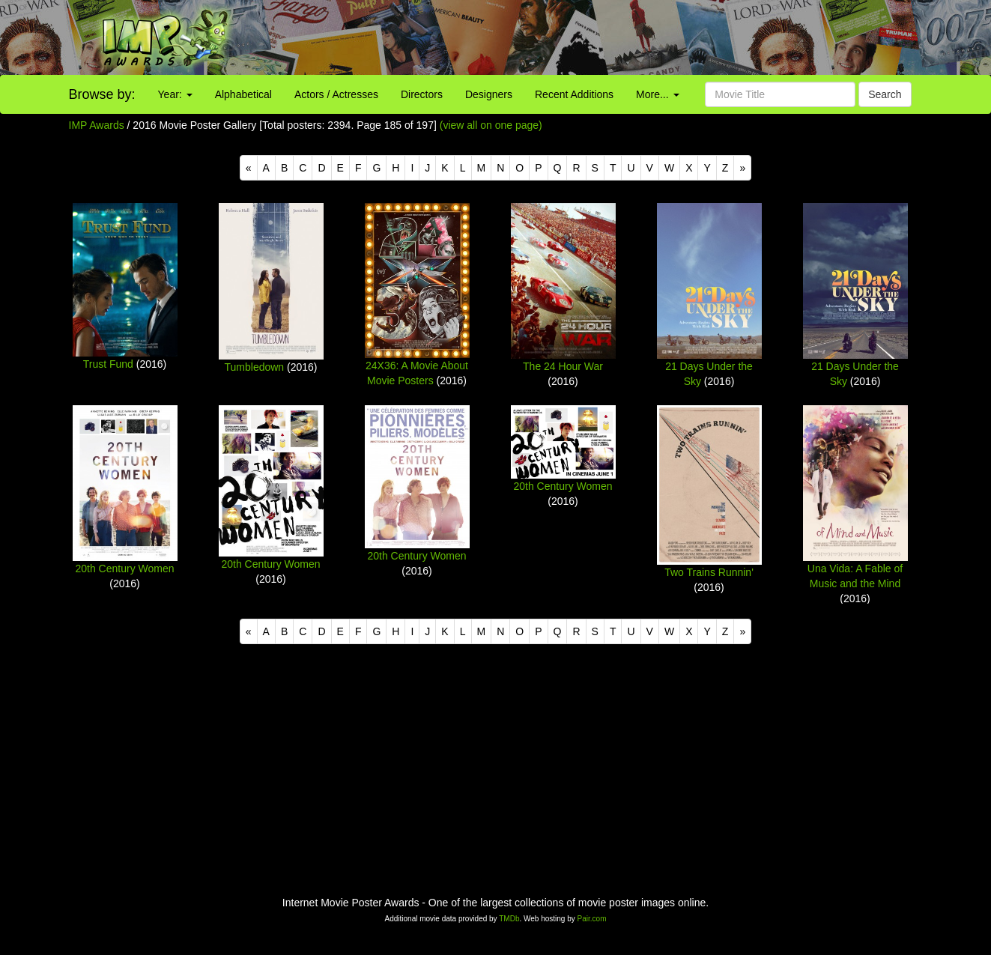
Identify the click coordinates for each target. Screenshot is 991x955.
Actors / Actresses (336, 94)
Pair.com (592, 919)
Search (884, 94)
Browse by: (102, 94)
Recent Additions (574, 94)
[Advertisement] (619, 37)
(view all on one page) (491, 125)
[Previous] (249, 168)
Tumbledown (255, 367)
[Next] (742, 168)
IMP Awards (96, 125)
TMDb (509, 919)
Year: (175, 94)
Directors (422, 94)
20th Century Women (124, 568)
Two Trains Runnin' (709, 572)
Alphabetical (243, 94)
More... (657, 94)
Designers (488, 94)
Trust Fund (108, 364)
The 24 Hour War (563, 366)
